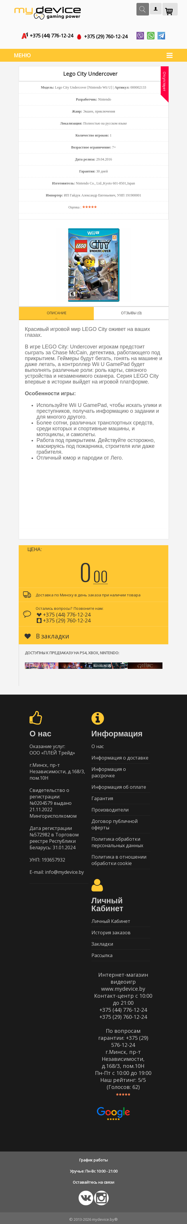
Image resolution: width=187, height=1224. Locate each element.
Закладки (102, 941)
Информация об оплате (118, 784)
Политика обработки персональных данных (117, 839)
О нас (97, 744)
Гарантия (102, 796)
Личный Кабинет (110, 919)
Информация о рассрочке (108, 770)
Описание (56, 310)
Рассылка (101, 953)
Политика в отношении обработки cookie (118, 857)
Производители (110, 807)
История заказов (111, 930)
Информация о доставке (119, 755)
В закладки (47, 634)
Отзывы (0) (131, 310)
